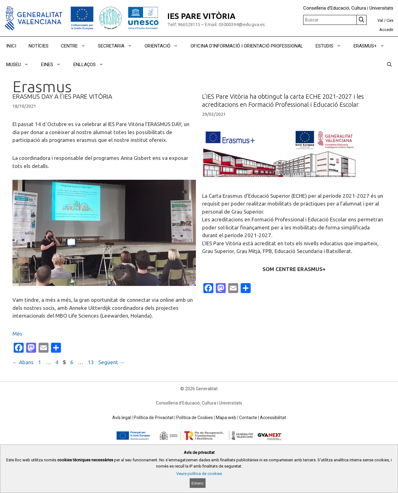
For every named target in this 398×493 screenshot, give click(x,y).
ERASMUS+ (372, 46)
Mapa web (226, 417)
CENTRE (76, 46)
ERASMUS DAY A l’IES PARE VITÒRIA (62, 96)
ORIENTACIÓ (164, 46)
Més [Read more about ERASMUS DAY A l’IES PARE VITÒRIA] (17, 334)
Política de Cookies (194, 417)
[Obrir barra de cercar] (389, 64)
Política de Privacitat (154, 417)
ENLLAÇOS (91, 64)
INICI (11, 46)
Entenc (198, 483)
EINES (54, 64)
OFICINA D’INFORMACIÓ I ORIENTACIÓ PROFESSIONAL (247, 46)
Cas (389, 20)
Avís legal (121, 417)
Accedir (386, 29)
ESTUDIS (331, 46)
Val (380, 20)
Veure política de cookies (199, 473)
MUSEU (20, 64)
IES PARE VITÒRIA (201, 15)
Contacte (248, 417)
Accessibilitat (273, 417)
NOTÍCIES (39, 46)
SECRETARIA (118, 46)
